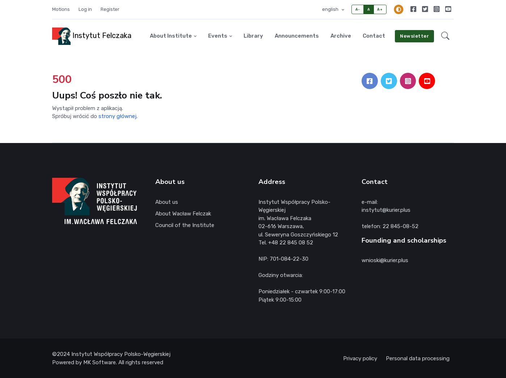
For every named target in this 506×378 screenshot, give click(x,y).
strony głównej (117, 116)
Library (253, 36)
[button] (445, 36)
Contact (374, 36)
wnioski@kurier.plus (385, 260)
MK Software (99, 362)
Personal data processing (418, 358)
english (331, 9)
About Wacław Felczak (183, 213)
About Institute (171, 36)
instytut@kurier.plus (386, 210)
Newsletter (414, 36)
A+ (380, 9)
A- (357, 9)
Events (217, 36)
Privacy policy (360, 358)
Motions (61, 9)
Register (110, 9)
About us (166, 202)
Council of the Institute (184, 225)
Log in (85, 9)
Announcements (297, 36)
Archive (340, 36)
